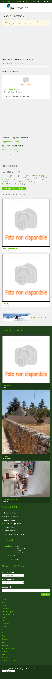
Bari (3, 180)
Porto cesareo (16, 178)
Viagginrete (22, 7)
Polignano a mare (35, 180)
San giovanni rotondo (38, 182)
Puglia (4, 636)
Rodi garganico (21, 180)
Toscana (5, 645)
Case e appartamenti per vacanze (15, 534)
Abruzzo (4, 599)
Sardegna (5, 639)
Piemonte (5, 633)
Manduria (25, 182)
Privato (5, 456)
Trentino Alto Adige (8, 648)
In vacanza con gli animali (12, 524)
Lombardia (5, 624)
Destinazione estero (8, 660)
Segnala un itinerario (10, 513)
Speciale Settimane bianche (26, 317)
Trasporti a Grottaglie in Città (12, 63)
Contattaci (46, 1)
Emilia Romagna (7, 612)
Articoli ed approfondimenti (11, 150)
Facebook (2, 675)
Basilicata (5, 602)
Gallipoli (4, 176)
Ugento (19, 184)
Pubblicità (17, 559)
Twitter (12, 675)
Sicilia (4, 642)
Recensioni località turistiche (11, 152)
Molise (4, 630)
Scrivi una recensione (11, 516)
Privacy (16, 546)
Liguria (4, 621)
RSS (17, 675)
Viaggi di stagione (9, 520)
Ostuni (29, 176)
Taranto (47, 180)
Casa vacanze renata (10, 499)
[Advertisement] (26, 42)
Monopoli (5, 178)
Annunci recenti (9, 527)
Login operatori (35, 1)
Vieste (21, 176)
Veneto (4, 657)
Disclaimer (17, 550)
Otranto (38, 176)
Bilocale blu (7, 385)
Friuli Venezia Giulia (8, 615)
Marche (4, 627)
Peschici (10, 180)
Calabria (4, 605)
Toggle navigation (4, 7)
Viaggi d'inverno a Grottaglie (11, 142)
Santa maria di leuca (11, 182)
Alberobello (41, 178)
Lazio (4, 618)
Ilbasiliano (6, 304)
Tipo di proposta (8, 580)
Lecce (13, 176)
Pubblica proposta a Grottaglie (13, 189)
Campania (5, 609)
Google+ (7, 675)
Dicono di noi (18, 552)
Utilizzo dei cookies (20, 548)
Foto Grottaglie (7, 154)
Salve (3, 184)
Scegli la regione (8, 572)
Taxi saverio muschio (12, 90)
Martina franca (29, 178)
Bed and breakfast (10, 531)
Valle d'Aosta (6, 654)
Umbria (4, 651)
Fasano (11, 184)
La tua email (7, 587)
